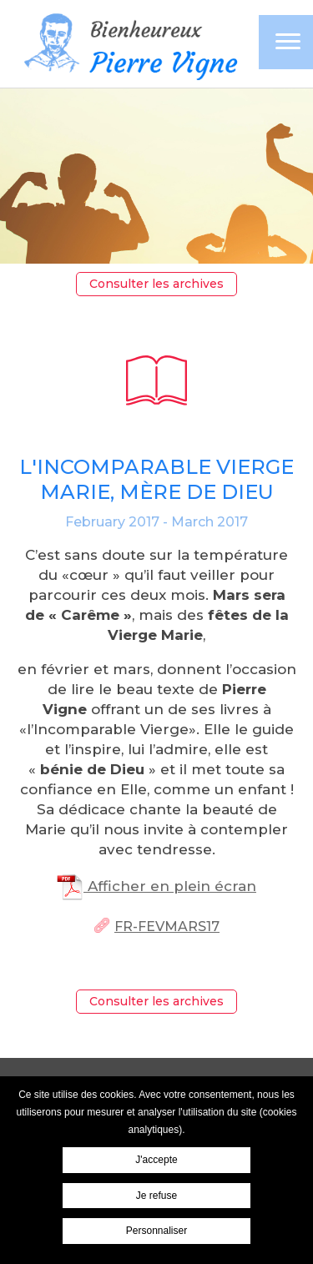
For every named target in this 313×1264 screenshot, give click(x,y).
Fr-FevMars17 (167, 926)
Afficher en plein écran (156, 886)
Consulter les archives (156, 283)
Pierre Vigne (128, 45)
